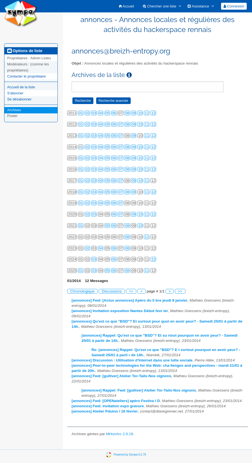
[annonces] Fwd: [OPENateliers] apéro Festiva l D (116, 401)
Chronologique (82, 291)
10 (140, 113)
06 (114, 113)
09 (134, 113)
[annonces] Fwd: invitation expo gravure (108, 406)
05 (107, 113)
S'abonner (15, 93)
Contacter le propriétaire (26, 76)
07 (120, 124)
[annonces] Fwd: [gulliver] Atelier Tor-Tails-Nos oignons (121, 376)
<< (131, 291)
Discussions (112, 291)
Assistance (198, 6)
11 (147, 113)
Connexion (234, 6)
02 (87, 113)
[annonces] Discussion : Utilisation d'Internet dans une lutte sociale (132, 360)
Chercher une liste (159, 6)
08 (127, 113)
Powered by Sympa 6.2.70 (130, 454)
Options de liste (24, 51)
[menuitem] (126, 6)
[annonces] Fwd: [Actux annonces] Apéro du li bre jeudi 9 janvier (129, 300)
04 (101, 113)
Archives (14, 110)
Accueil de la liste (21, 87)
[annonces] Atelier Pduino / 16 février (105, 411)
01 (81, 113)
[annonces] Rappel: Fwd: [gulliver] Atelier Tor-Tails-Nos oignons (139, 390)
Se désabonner (19, 99)
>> (180, 291)
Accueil (126, 6)
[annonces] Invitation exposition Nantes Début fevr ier (120, 311)
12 (153, 113)
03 (94, 113)
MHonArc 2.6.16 (119, 434)
